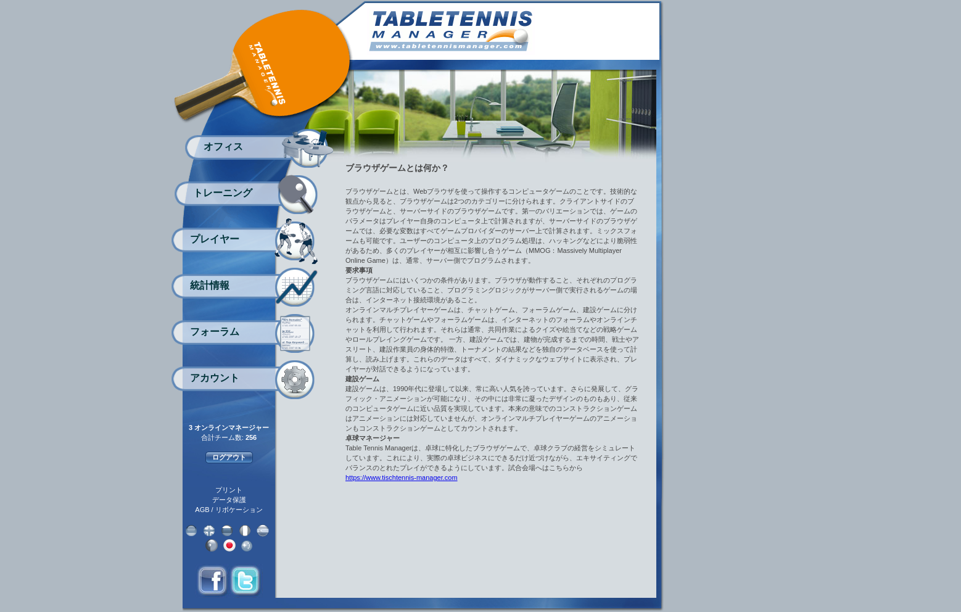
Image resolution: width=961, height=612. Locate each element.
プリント (228, 490)
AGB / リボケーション (228, 509)
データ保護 (229, 499)
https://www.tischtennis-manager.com (401, 477)
